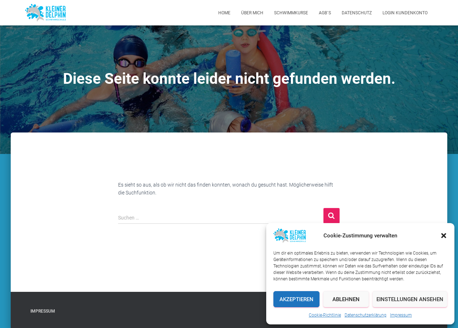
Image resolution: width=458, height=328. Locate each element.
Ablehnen (346, 299)
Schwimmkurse (291, 12)
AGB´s (325, 12)
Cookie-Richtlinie (325, 315)
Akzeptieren (296, 299)
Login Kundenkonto (405, 12)
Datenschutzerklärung (365, 315)
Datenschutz (357, 12)
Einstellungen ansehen (409, 299)
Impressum (401, 315)
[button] (443, 235)
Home (224, 12)
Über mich (252, 12)
